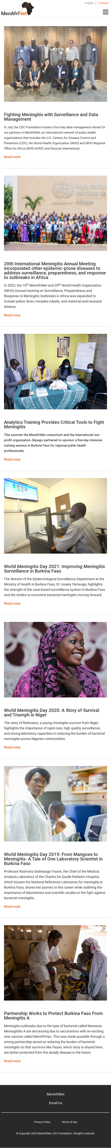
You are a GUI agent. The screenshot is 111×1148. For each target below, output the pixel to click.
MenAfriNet (55, 1094)
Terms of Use (69, 1122)
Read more (12, 157)
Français (103, 3)
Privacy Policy (42, 1122)
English (89, 3)
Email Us (55, 1103)
